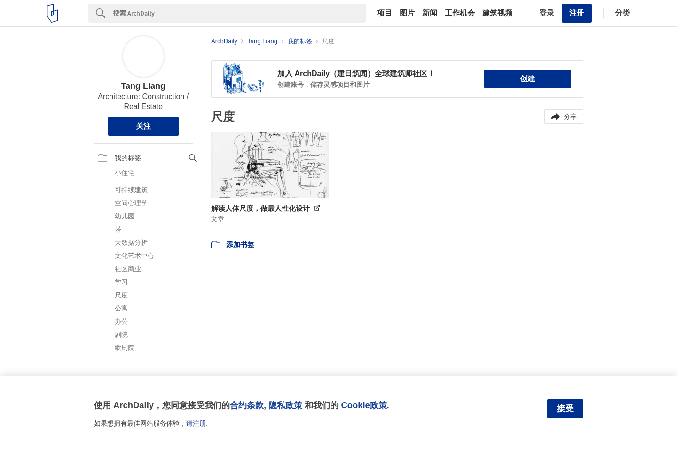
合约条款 (247, 405)
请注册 (196, 423)
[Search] (239, 13)
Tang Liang (143, 86)
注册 (576, 13)
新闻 (429, 13)
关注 (143, 126)
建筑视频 (497, 13)
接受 (565, 408)
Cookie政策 (363, 405)
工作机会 (460, 13)
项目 (384, 13)
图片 (407, 13)
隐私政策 (285, 405)
